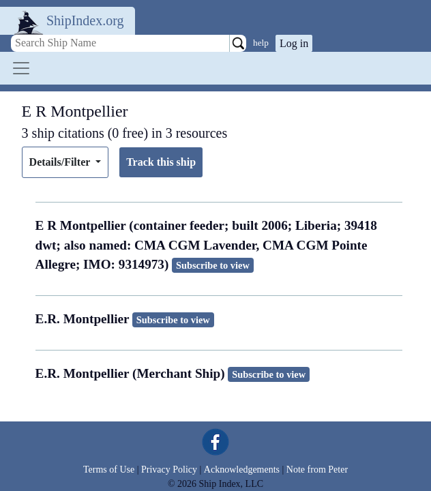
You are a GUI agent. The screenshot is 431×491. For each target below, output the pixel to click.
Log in (294, 43)
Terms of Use (108, 469)
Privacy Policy (169, 469)
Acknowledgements (242, 469)
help (261, 43)
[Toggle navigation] (21, 68)
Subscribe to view (213, 265)
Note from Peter (317, 469)
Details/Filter (61, 162)
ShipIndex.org (85, 20)
